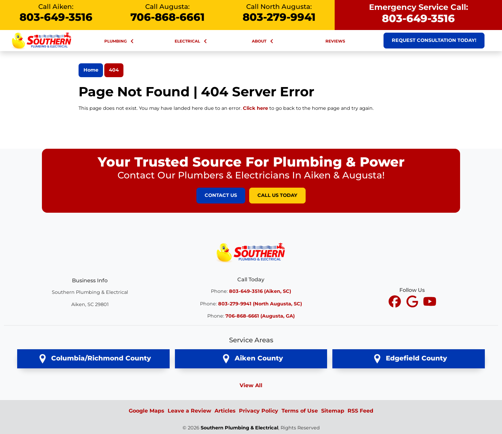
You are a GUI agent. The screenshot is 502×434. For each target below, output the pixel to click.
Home (91, 70)
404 (114, 70)
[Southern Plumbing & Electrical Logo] (251, 252)
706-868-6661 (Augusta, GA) (260, 316)
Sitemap (332, 411)
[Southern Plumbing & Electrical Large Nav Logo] (42, 40)
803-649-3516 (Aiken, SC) (260, 291)
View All (251, 385)
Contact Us (221, 195)
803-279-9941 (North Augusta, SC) (260, 304)
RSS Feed (360, 411)
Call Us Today (277, 195)
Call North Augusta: (279, 13)
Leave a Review (189, 411)
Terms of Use (300, 411)
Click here (255, 108)
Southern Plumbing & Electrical (239, 428)
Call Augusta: (167, 13)
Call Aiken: (56, 13)
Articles (225, 411)
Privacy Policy (258, 411)
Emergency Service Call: (418, 13)
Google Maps (146, 411)
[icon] (395, 302)
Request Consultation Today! (434, 40)
